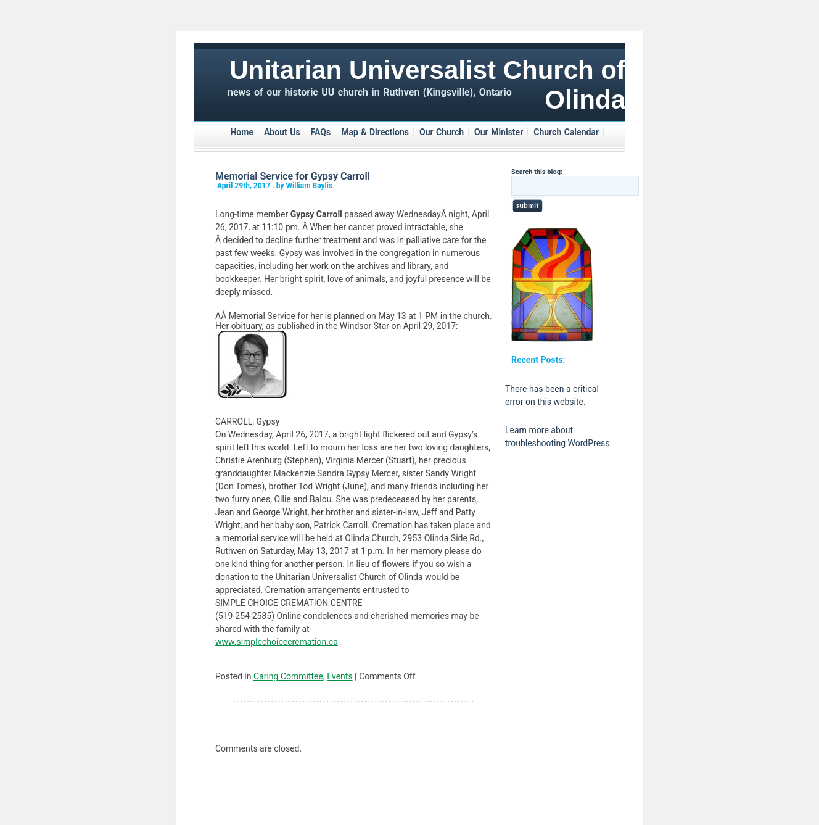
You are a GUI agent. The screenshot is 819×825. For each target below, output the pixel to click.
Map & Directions (375, 132)
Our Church (441, 132)
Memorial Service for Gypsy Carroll (292, 176)
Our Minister (498, 132)
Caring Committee (288, 676)
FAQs (321, 132)
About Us (282, 132)
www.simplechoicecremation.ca (276, 642)
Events (339, 676)
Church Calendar (566, 132)
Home (241, 132)
